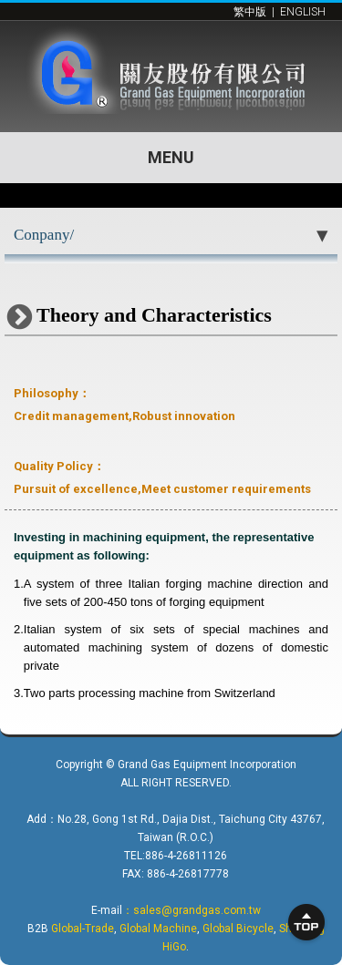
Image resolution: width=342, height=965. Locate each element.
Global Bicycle (238, 928)
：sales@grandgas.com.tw (191, 910)
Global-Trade (82, 928)
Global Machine (158, 928)
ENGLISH (303, 11)
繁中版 (249, 11)
